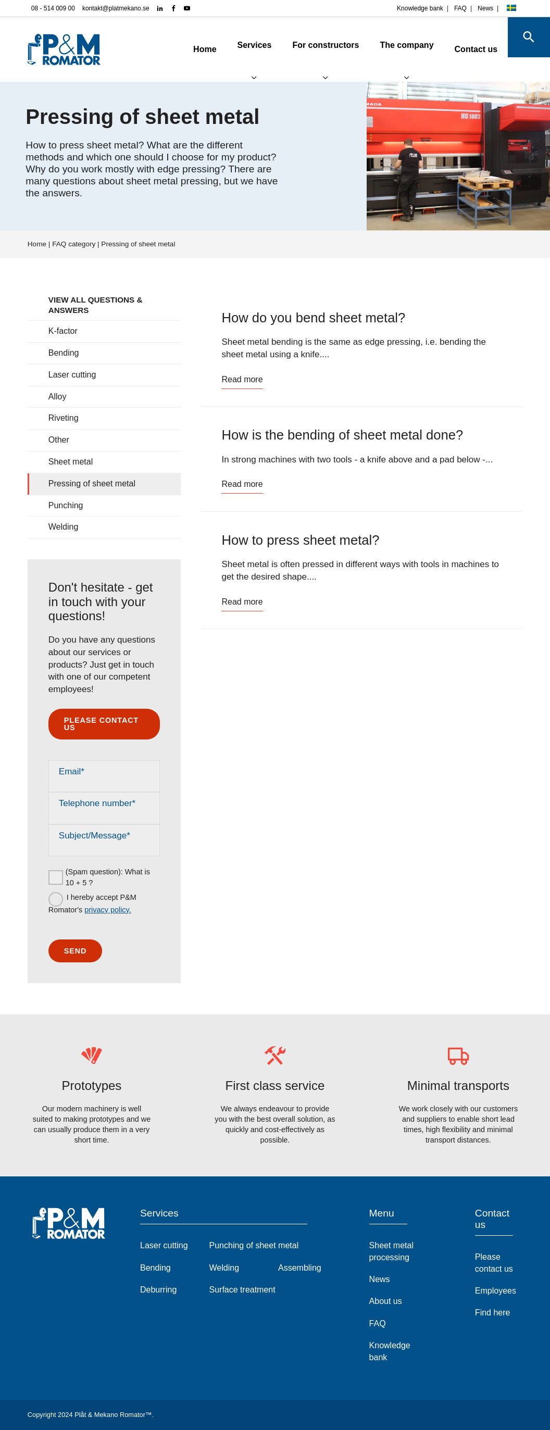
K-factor (63, 331)
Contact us (455, 49)
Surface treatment (242, 1289)
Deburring (158, 1289)
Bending (63, 352)
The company (386, 45)
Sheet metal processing (391, 1251)
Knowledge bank (420, 8)
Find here (492, 1312)
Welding (63, 526)
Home (184, 49)
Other (58, 439)
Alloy (57, 396)
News (485, 8)
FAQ (460, 8)
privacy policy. (107, 910)
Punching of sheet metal (254, 1245)
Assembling (299, 1267)
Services (234, 45)
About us (385, 1301)
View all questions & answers (95, 305)
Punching (65, 505)
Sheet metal (70, 461)
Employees (495, 1290)
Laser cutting (72, 374)
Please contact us (101, 724)
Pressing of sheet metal (91, 483)
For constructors (305, 45)
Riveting (63, 417)
